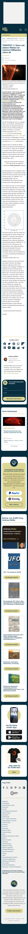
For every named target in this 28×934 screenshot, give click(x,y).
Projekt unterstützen (14, 911)
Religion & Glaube (7, 845)
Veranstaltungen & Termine (9, 857)
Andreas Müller (5, 55)
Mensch (4, 838)
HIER (7, 163)
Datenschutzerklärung (8, 865)
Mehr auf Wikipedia (10, 539)
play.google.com (14, 737)
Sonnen (21, 440)
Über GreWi (5, 863)
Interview (4, 824)
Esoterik (4, 809)
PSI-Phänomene (6, 844)
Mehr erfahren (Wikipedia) (11, 373)
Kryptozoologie (6, 832)
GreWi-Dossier (6, 822)
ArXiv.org (12, 141)
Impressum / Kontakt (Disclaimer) (11, 867)
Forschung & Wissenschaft (9, 811)
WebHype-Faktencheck (8, 861)
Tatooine (6, 442)
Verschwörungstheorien (9, 859)
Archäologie (5, 803)
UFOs (3, 855)
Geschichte (5, 815)
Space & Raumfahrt (9, 428)
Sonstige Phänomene (8, 849)
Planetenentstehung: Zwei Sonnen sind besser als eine (13, 431)
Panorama (5, 842)
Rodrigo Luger (18, 135)
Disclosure (5, 807)
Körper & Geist (6, 830)
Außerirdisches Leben (12, 38)
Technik (4, 853)
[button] (4, 343)
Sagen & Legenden (7, 847)
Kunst (3, 834)
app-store (14, 732)
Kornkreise (5, 828)
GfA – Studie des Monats (9, 818)
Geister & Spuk (6, 813)
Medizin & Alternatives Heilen (10, 836)
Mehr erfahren (14, 504)
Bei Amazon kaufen (12, 696)
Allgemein (5, 801)
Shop (14, 772)
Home (3, 38)
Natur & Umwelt (6, 840)
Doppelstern (11, 440)
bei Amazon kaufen (12, 577)
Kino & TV (5, 826)
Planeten (16, 440)
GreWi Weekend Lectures (9, 820)
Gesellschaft (5, 817)
